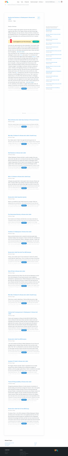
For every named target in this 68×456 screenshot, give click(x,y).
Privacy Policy (22, 448)
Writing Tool (27, 1)
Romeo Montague (7, 436)
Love (35, 437)
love (17, 64)
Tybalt (21, 47)
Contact (6, 445)
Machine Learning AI (34, 1)
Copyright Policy (23, 444)
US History (40, 1)
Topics (22, 1)
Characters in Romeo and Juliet (9, 435)
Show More (24, 80)
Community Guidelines (24, 445)
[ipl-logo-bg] (7, 2)
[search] (59, 2)
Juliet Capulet (7, 437)
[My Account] (62, 1)
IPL (5, 4)
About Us (6, 444)
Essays (19, 1)
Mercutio (34, 48)
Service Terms (22, 450)
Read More (24, 118)
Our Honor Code (23, 447)
